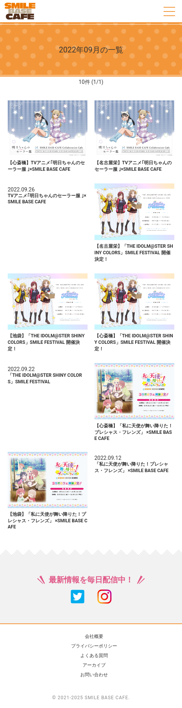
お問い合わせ (94, 674)
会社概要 (94, 636)
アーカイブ (94, 665)
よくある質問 (94, 655)
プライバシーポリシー (94, 646)
